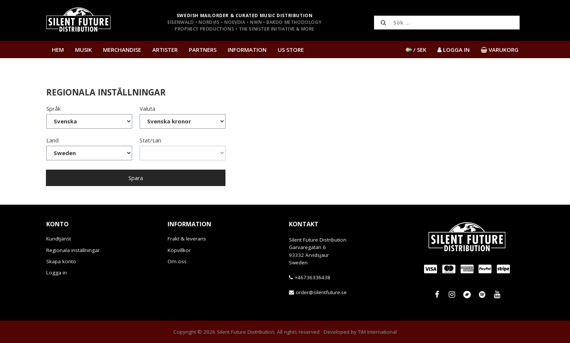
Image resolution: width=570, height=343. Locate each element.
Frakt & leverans (187, 238)
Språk (53, 108)
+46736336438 (312, 277)
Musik (83, 49)
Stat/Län (150, 140)
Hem (58, 49)
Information (247, 49)
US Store (291, 49)
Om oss (177, 261)
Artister (165, 49)
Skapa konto (61, 261)
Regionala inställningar (73, 250)
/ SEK (416, 49)
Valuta (147, 108)
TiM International (377, 331)
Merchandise (122, 49)
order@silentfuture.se (321, 292)
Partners (203, 49)
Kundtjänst (58, 238)
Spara (135, 178)
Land (52, 140)
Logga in (56, 272)
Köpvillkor (179, 250)
